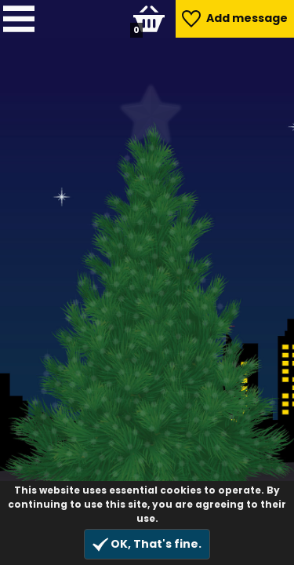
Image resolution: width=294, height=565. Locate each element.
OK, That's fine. (147, 544)
